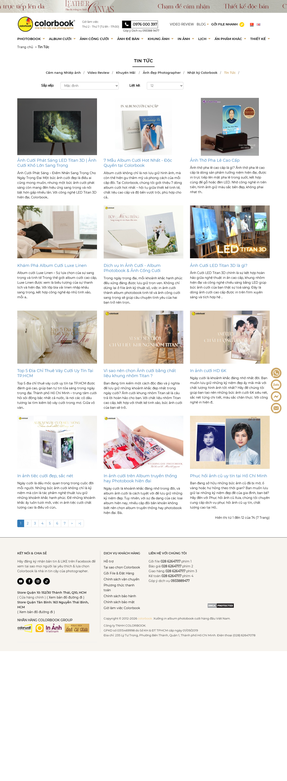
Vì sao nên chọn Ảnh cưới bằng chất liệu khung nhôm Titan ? (140, 373)
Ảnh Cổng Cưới (96, 39)
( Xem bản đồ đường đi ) (65, 597)
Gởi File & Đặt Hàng (119, 573)
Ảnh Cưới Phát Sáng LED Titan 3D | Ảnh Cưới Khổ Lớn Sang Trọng (56, 163)
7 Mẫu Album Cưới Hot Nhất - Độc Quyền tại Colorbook (138, 163)
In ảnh (186, 39)
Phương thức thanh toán (119, 587)
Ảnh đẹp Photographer (162, 73)
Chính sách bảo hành (120, 596)
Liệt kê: (134, 85)
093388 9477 (150, 30)
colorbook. (145, 618)
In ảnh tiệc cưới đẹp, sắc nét (45, 475)
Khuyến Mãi (126, 73)
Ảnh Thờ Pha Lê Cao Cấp (215, 160)
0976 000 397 (145, 24)
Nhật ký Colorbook (202, 73)
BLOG (203, 24)
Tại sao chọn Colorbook (122, 567)
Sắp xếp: (47, 85)
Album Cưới (62, 39)
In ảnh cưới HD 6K (208, 370)
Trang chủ (25, 47)
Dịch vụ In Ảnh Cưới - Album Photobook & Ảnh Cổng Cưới (132, 268)
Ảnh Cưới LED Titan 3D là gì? (218, 265)
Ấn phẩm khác (230, 39)
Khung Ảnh (160, 39)
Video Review (98, 73)
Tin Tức (43, 47)
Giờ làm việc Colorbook (122, 608)
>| (79, 523)
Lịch (204, 39)
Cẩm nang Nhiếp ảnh (63, 73)
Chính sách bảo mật (119, 602)
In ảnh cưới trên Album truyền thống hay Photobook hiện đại (140, 478)
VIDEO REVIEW (182, 24)
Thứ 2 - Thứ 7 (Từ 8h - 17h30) (100, 26)
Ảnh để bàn (130, 39)
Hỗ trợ (109, 561)
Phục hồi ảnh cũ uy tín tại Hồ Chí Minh (228, 475)
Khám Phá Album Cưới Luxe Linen (52, 265)
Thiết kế (260, 39)
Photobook (31, 39)
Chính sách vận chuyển (121, 579)
